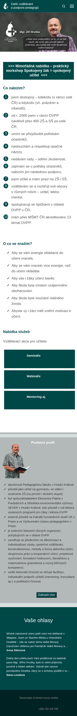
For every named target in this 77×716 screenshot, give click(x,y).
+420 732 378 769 (48, 709)
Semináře (24, 356)
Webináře (24, 376)
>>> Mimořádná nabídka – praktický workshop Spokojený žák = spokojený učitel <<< (38, 70)
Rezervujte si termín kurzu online (39, 697)
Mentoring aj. (27, 397)
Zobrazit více (46, 594)
